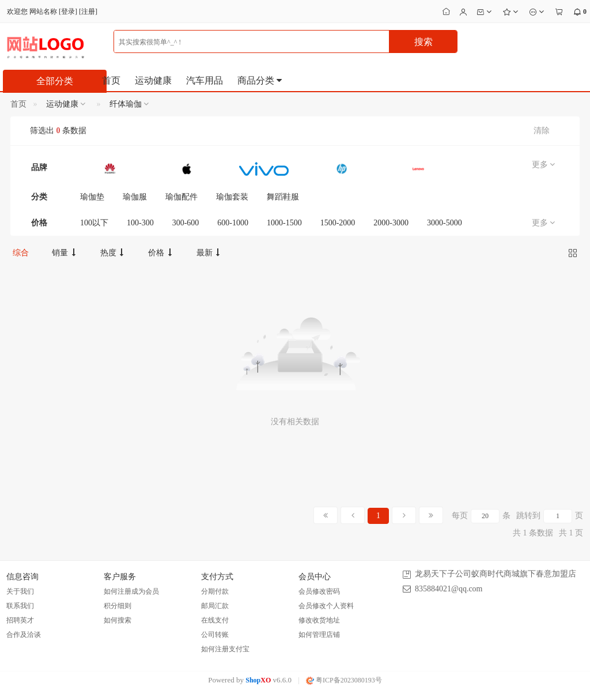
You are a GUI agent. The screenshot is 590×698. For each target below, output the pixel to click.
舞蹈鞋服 (283, 197)
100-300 (140, 222)
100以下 (94, 222)
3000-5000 (444, 222)
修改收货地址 (319, 620)
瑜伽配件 (181, 197)
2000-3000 (391, 222)
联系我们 (20, 606)
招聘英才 (20, 620)
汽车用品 (204, 80)
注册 (88, 11)
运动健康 (153, 80)
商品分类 (260, 80)
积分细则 (117, 606)
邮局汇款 (215, 606)
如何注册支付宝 (225, 649)
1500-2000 (337, 222)
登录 (68, 11)
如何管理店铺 (319, 635)
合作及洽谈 (23, 635)
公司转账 (215, 635)
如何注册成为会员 (131, 591)
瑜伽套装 (232, 197)
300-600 (185, 222)
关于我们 (20, 591)
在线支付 (215, 620)
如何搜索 (117, 620)
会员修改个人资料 (326, 606)
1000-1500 (284, 222)
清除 (542, 130)
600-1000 (232, 222)
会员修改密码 (319, 591)
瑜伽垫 (92, 197)
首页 (111, 80)
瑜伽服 (135, 197)
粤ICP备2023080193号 (344, 680)
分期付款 (215, 591)
